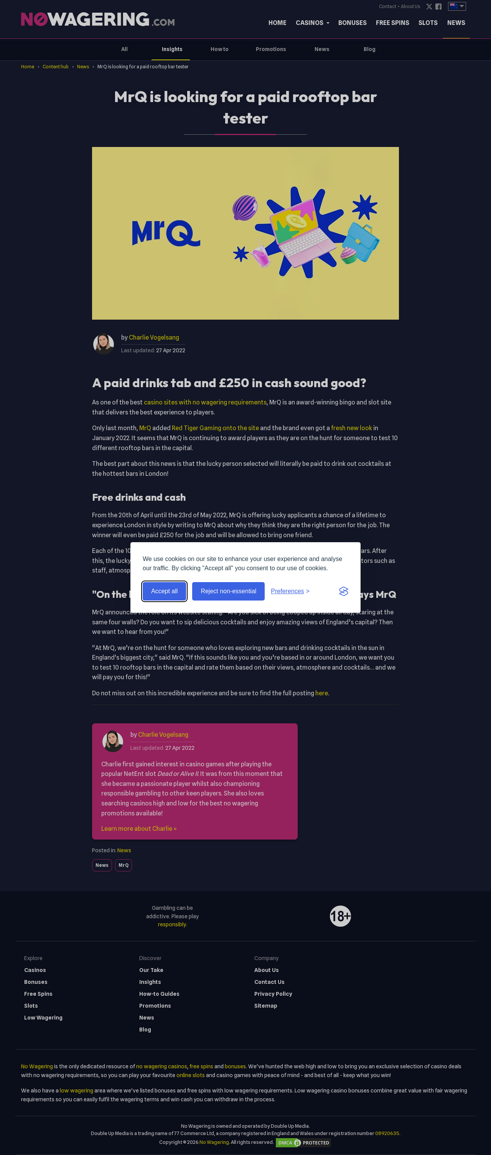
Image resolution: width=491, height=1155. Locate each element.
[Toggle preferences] (290, 591)
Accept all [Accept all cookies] (164, 591)
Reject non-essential (228, 591)
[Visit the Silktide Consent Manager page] (343, 591)
